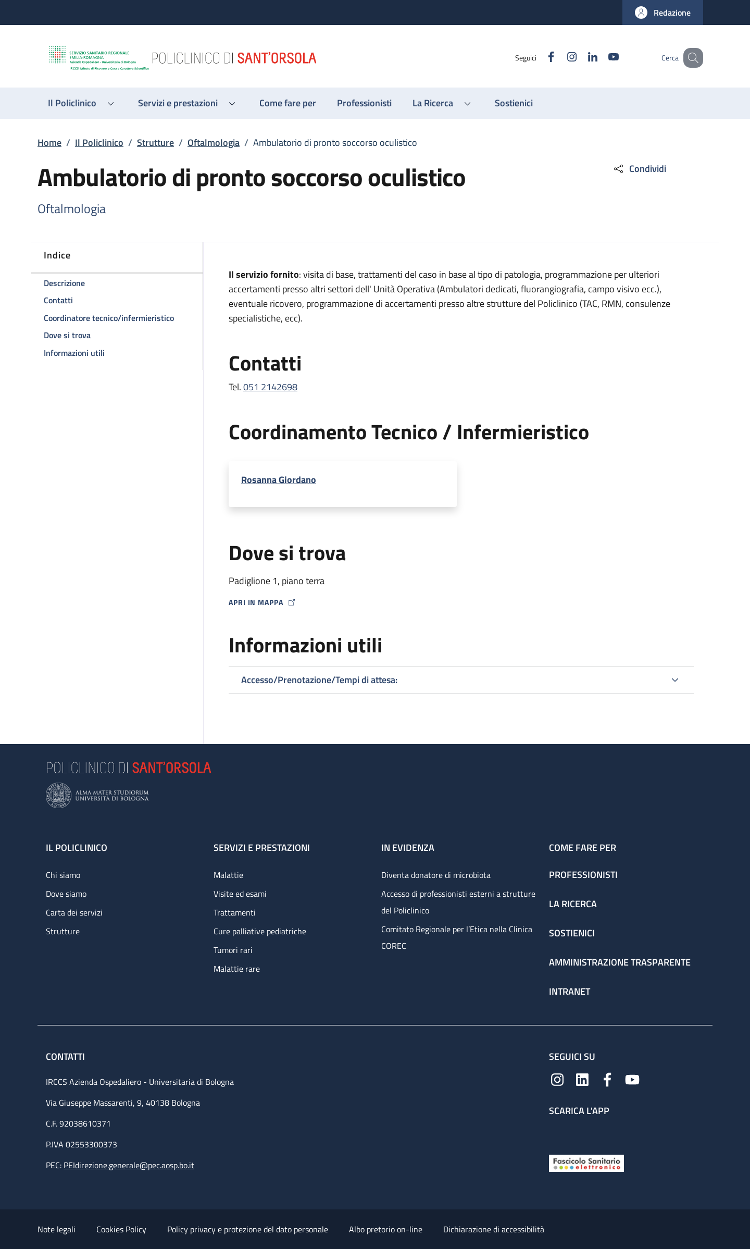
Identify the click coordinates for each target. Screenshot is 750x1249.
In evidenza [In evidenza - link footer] (407, 847)
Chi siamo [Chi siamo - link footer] (63, 875)
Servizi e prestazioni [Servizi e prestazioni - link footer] (262, 847)
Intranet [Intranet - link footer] (569, 991)
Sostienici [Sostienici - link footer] (572, 933)
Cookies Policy (121, 1229)
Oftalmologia (214, 142)
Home (49, 142)
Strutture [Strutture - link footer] (63, 931)
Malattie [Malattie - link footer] (228, 875)
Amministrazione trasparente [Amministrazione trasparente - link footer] (620, 962)
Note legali (57, 1229)
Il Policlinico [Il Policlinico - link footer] (76, 847)
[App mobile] (557, 1133)
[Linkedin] (579, 58)
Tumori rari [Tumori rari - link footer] (233, 950)
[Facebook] (538, 58)
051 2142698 (270, 387)
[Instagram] (558, 58)
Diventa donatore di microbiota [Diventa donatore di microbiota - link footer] (436, 875)
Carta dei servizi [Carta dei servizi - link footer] (74, 912)
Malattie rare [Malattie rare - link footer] (237, 968)
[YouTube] (600, 58)
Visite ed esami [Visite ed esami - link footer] (240, 893)
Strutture (155, 142)
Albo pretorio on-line (385, 1229)
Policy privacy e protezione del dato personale (247, 1229)
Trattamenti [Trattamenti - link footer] (235, 912)
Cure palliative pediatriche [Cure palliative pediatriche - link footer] (260, 931)
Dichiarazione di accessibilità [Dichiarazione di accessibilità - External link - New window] (493, 1229)
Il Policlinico (99, 142)
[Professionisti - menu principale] (364, 103)
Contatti (66, 1056)
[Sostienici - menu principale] (513, 103)
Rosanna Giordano (278, 480)
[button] (662, 12)
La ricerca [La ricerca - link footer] (573, 904)
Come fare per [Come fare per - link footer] (582, 847)
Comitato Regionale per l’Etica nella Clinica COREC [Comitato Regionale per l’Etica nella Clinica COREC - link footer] (456, 937)
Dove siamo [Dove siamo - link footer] (66, 893)
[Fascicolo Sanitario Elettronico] (586, 1162)
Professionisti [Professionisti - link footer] (583, 875)
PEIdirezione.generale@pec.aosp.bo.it (129, 1165)
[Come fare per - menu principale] (288, 103)
